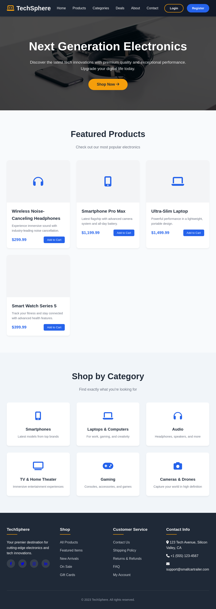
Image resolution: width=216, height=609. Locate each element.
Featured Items (71, 550)
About (135, 8)
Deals (120, 8)
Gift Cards (67, 575)
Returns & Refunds (127, 558)
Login (174, 8)
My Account (122, 575)
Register (198, 8)
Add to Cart (54, 239)
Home (61, 8)
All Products (69, 542)
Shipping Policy (124, 550)
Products (79, 8)
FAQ (116, 566)
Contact (152, 8)
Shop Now (108, 84)
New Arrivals (69, 558)
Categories (101, 8)
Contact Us (121, 542)
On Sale (66, 566)
